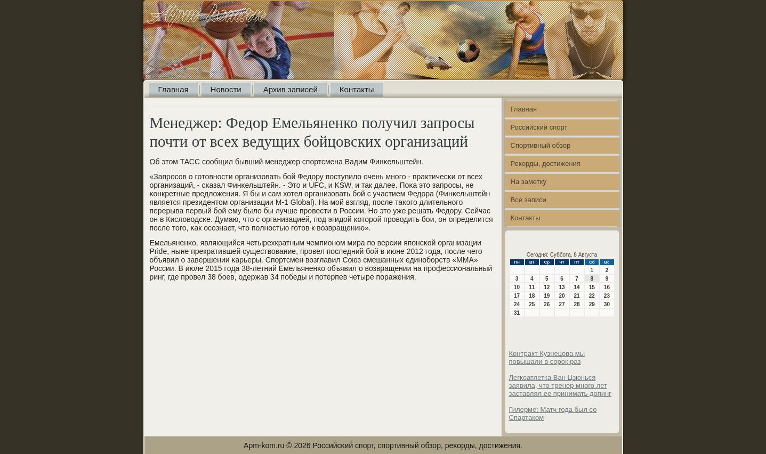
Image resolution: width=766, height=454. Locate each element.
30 (607, 304)
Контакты (357, 89)
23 (607, 296)
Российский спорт (539, 127)
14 (577, 287)
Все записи (528, 200)
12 (547, 287)
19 (547, 296)
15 (592, 287)
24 (517, 304)
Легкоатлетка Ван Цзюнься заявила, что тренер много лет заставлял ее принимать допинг (560, 385)
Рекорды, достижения (545, 164)
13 (562, 287)
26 (547, 304)
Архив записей (290, 89)
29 (592, 304)
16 (607, 287)
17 (517, 296)
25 (532, 304)
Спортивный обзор (541, 145)
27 (562, 304)
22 (592, 296)
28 (577, 304)
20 (562, 296)
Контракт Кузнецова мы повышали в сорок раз (547, 357)
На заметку (528, 182)
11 (532, 287)
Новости (226, 89)
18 (532, 296)
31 (517, 313)
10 (517, 287)
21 (577, 296)
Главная (173, 89)
